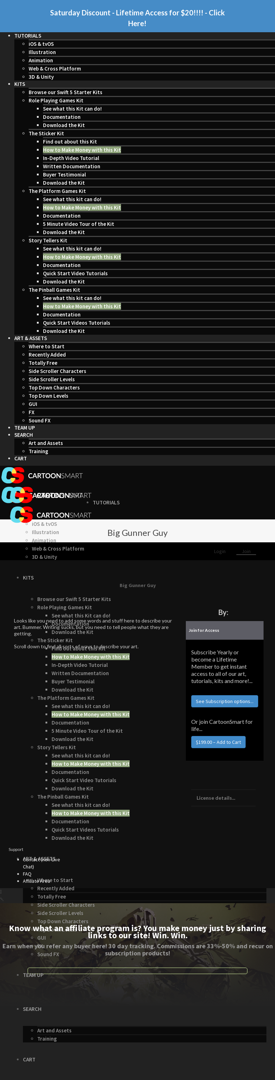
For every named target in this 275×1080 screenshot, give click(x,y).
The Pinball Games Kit (54, 289)
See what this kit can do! (72, 199)
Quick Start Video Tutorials (75, 273)
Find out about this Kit (70, 141)
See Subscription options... (225, 701)
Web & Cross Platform (55, 68)
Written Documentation (71, 166)
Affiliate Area (36, 881)
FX (31, 412)
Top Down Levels (48, 395)
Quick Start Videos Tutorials (76, 322)
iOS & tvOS (41, 43)
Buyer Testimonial (64, 174)
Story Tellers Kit (48, 240)
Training (38, 451)
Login (220, 551)
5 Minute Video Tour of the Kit (78, 224)
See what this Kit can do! (72, 108)
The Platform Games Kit (57, 191)
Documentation (62, 116)
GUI (33, 404)
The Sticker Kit (46, 133)
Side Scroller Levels (52, 379)
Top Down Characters (54, 387)
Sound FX (39, 420)
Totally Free (43, 362)
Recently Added (47, 354)
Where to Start (46, 346)
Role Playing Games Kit (56, 100)
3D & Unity (41, 76)
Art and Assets (46, 443)
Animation (41, 60)
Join (246, 551)
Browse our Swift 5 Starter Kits (65, 92)
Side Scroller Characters (57, 371)
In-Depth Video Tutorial (71, 158)
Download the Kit (64, 125)
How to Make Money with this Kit (82, 149)
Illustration (42, 52)
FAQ (27, 874)
